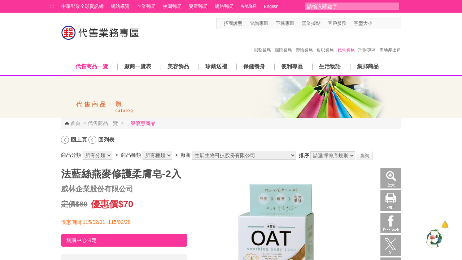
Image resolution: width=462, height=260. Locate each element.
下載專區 (285, 23)
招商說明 (233, 23)
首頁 (75, 123)
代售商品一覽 (91, 66)
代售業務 (346, 42)
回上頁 (79, 139)
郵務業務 (262, 42)
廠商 (185, 155)
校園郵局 (172, 6)
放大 (390, 178)
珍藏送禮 (216, 66)
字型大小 (363, 23)
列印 (390, 200)
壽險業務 (304, 42)
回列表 (106, 139)
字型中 (384, 23)
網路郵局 (224, 6)
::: (52, 6)
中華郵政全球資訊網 (82, 6)
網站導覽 (120, 6)
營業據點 (311, 23)
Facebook (390, 223)
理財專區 (367, 42)
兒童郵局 (198, 6)
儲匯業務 (283, 42)
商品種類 (131, 155)
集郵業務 (325, 42)
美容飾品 (178, 66)
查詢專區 (259, 23)
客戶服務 (337, 23)
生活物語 (330, 66)
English (271, 6)
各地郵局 (249, 6)
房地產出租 (390, 42)
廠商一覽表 (137, 66)
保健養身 (254, 66)
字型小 (377, 23)
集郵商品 (368, 66)
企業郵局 (146, 6)
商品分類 (71, 155)
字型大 (390, 23)
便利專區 (292, 66)
